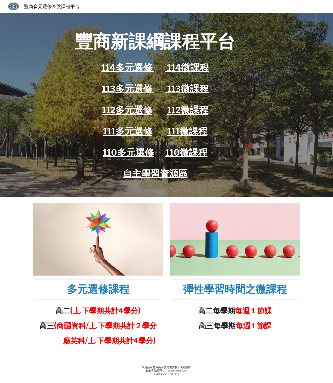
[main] (155, 41)
